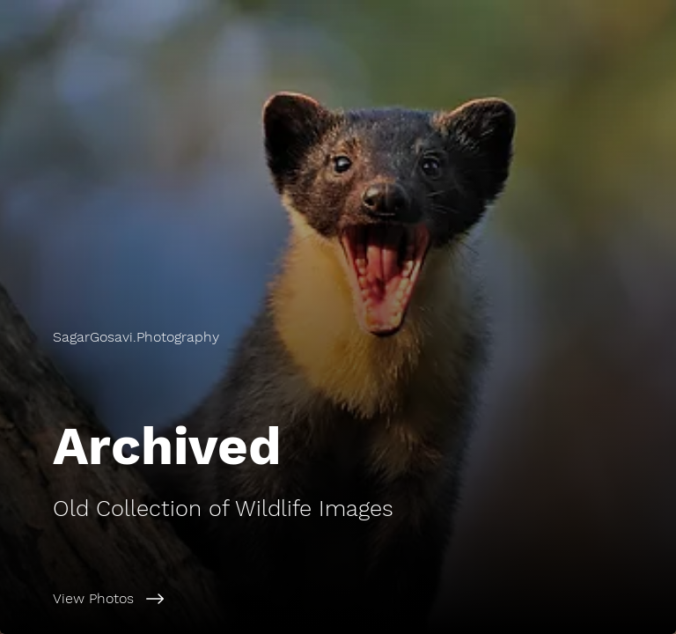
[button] (136, 337)
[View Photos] (364, 599)
